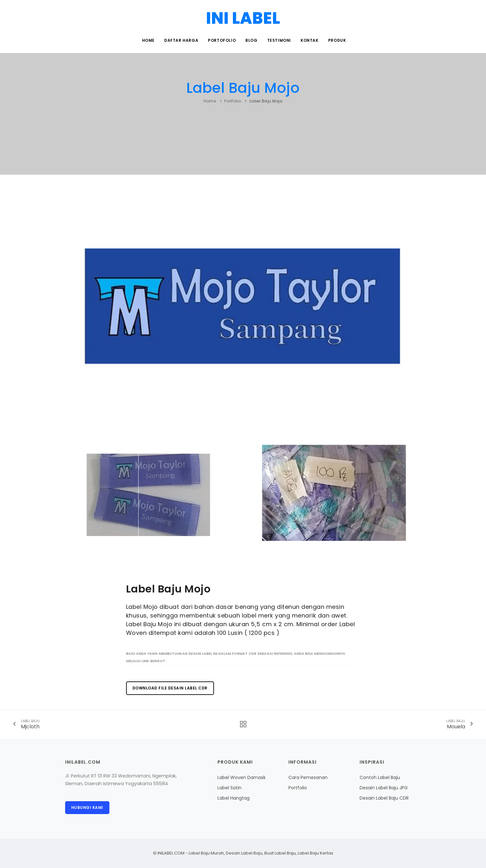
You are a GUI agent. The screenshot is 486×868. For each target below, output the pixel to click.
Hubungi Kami (87, 807)
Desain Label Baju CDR (384, 798)
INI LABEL (243, 18)
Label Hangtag (233, 798)
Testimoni (279, 40)
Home (148, 40)
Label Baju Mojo (243, 88)
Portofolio (222, 40)
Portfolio (232, 101)
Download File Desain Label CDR (170, 688)
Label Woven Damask (241, 777)
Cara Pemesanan (308, 777)
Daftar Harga (181, 40)
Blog (251, 40)
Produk (337, 40)
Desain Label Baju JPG (384, 788)
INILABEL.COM (171, 853)
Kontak (310, 40)
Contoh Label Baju (380, 777)
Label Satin (229, 788)
